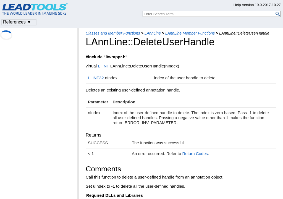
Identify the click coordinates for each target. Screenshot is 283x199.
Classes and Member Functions (113, 33)
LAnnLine (153, 33)
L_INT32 (96, 77)
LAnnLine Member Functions (190, 33)
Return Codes (195, 153)
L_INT (103, 66)
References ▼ (17, 22)
